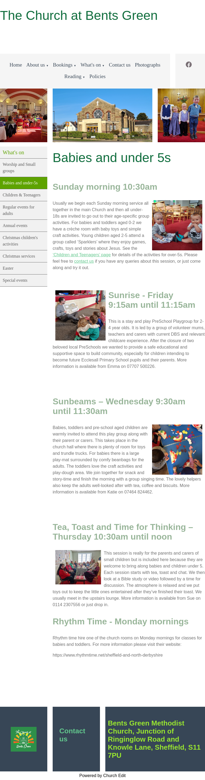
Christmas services (19, 256)
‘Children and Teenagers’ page (82, 254)
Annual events (15, 225)
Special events (15, 280)
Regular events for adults (18, 210)
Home (16, 65)
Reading (72, 76)
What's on (91, 65)
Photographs (147, 65)
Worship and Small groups (19, 167)
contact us (84, 261)
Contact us (120, 65)
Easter (8, 268)
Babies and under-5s (20, 183)
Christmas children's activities (20, 240)
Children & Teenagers (22, 195)
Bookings (63, 65)
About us (35, 65)
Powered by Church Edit (102, 775)
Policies (97, 76)
